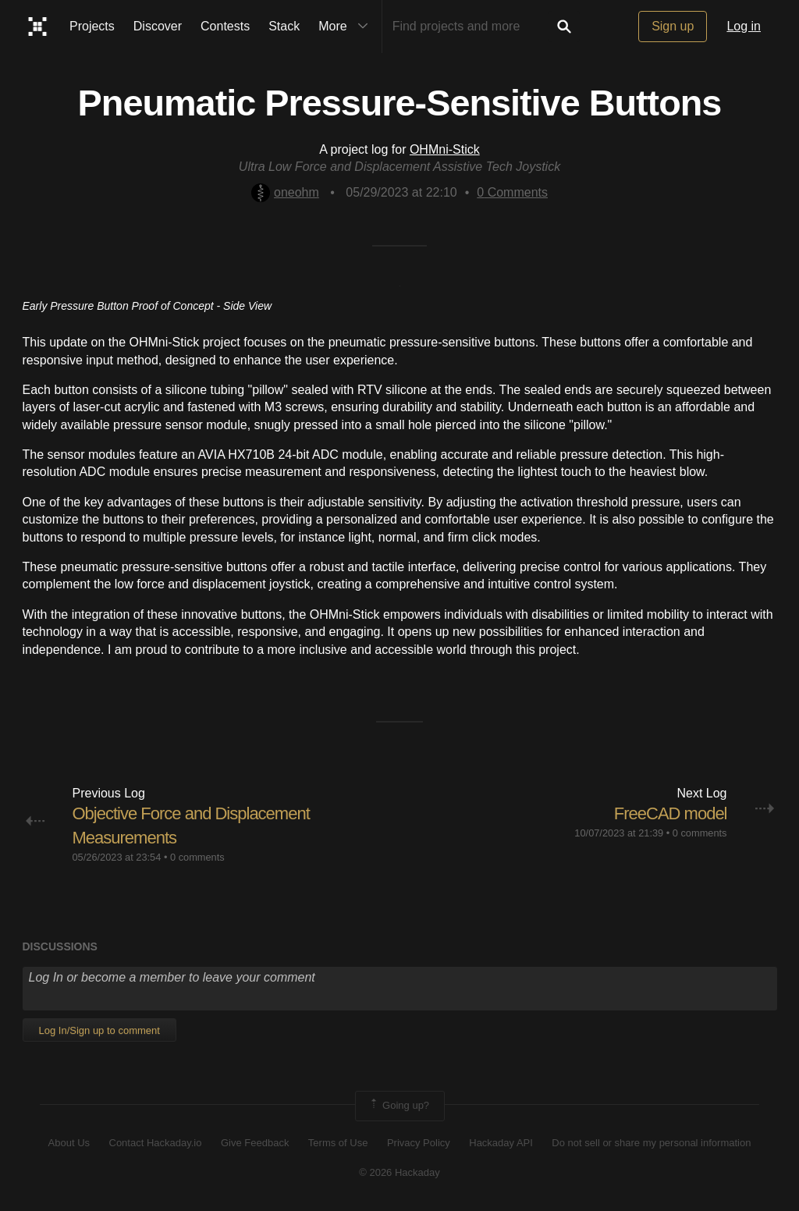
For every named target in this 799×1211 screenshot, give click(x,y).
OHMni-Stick (445, 149)
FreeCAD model (670, 813)
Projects (92, 26)
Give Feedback (255, 1143)
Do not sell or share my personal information (651, 1143)
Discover (157, 26)
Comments (512, 192)
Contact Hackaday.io (155, 1143)
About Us (69, 1143)
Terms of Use (338, 1143)
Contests (225, 26)
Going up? (399, 1105)
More (346, 26)
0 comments (197, 857)
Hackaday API (501, 1143)
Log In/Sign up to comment (99, 1030)
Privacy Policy (418, 1143)
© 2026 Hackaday (399, 1172)
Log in (743, 26)
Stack (284, 26)
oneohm (285, 192)
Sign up (673, 26)
